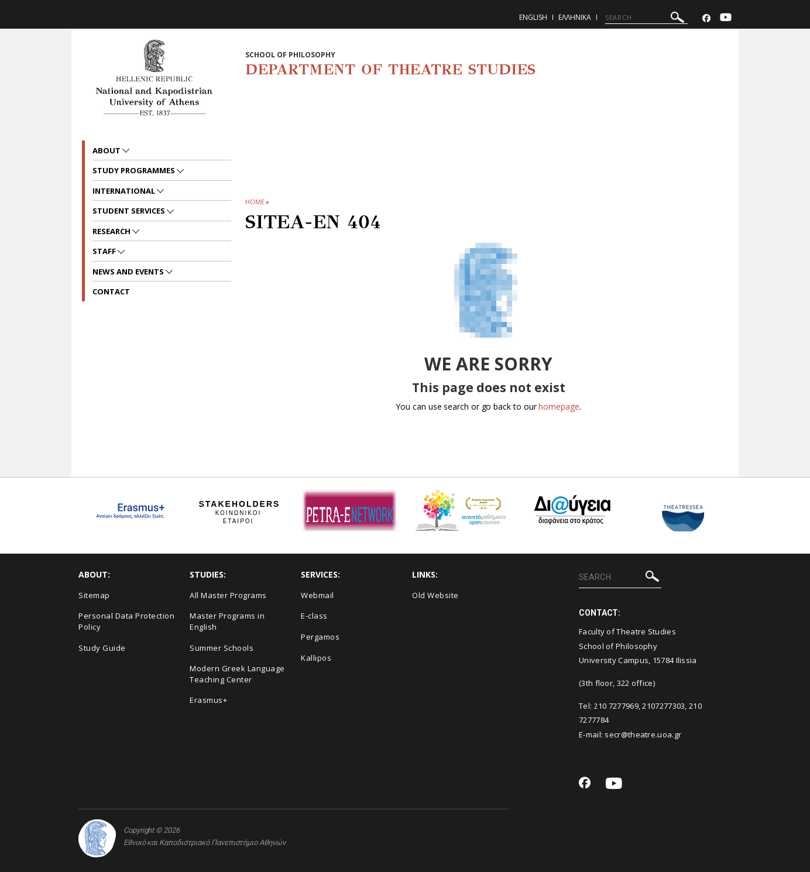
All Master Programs (228, 595)
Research (112, 231)
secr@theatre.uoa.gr (643, 734)
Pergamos (320, 636)
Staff (105, 251)
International (124, 191)
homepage (558, 406)
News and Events (129, 271)
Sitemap (94, 595)
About (107, 150)
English (533, 17)
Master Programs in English (227, 621)
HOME (255, 201)
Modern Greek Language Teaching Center (237, 674)
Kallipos (316, 658)
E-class (314, 615)
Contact (111, 291)
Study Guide (102, 648)
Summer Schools (221, 648)
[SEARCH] (646, 17)
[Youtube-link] (726, 18)
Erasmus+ (208, 700)
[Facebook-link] (706, 18)
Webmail (317, 595)
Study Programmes (134, 170)
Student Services (129, 210)
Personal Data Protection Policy (126, 621)
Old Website (435, 595)
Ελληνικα (574, 17)
